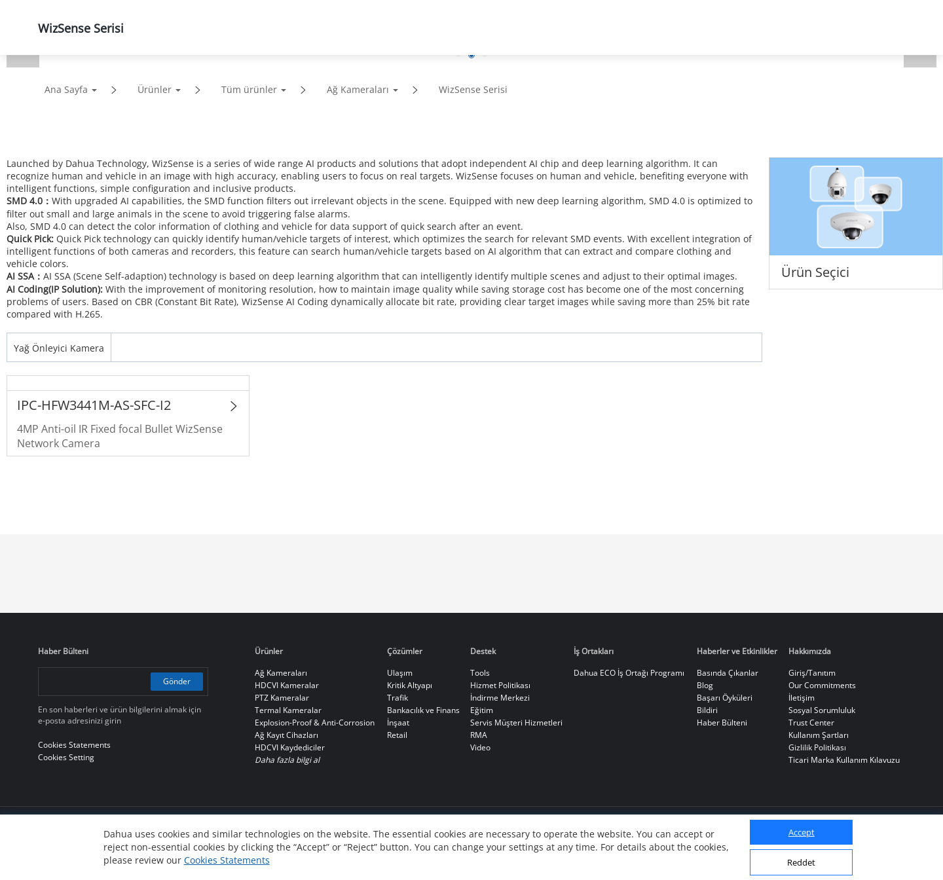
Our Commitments (822, 685)
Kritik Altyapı (409, 685)
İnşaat (398, 722)
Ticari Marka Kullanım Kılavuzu (844, 759)
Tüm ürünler (249, 89)
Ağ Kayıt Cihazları (286, 735)
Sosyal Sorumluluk (821, 710)
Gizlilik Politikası (817, 747)
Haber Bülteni (722, 722)
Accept (801, 832)
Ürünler (155, 89)
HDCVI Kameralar (287, 685)
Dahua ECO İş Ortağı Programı (629, 672)
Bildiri (707, 710)
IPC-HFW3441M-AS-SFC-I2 (94, 405)
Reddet (801, 862)
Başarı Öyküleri (724, 697)
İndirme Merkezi (500, 697)
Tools (480, 672)
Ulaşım (400, 672)
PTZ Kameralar (282, 697)
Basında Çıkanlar (727, 672)
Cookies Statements (227, 860)
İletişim (801, 697)
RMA (478, 735)
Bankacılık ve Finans (423, 710)
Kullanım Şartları (818, 735)
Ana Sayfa (66, 89)
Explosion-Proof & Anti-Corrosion (315, 722)
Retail (397, 735)
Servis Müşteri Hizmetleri (516, 722)
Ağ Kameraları (358, 89)
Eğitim (481, 710)
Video (480, 747)
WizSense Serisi (473, 89)
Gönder (177, 681)
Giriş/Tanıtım (812, 672)
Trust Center (811, 722)
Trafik (397, 697)
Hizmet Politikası (500, 685)
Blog (705, 685)
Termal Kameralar (288, 710)
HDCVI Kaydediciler (290, 747)
